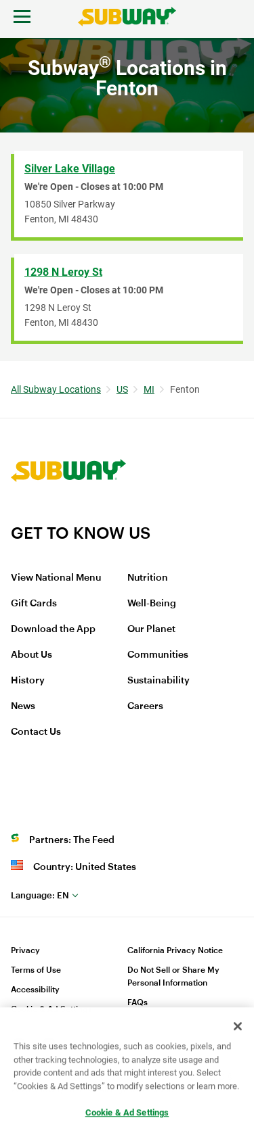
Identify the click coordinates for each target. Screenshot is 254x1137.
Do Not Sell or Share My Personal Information (173, 976)
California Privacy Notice (175, 950)
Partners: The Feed (71, 840)
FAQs (137, 1002)
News (23, 706)
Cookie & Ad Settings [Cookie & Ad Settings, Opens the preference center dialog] (127, 1114)
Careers (145, 706)
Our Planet (151, 629)
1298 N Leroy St (63, 272)
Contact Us (36, 732)
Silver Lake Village (69, 168)
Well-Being (151, 603)
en (40, 895)
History (28, 680)
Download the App (53, 629)
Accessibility (35, 990)
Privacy (25, 950)
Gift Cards (34, 603)
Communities (157, 655)
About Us (31, 655)
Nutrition (147, 578)
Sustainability (158, 680)
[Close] (238, 1027)
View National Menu (56, 578)
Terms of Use (36, 970)
